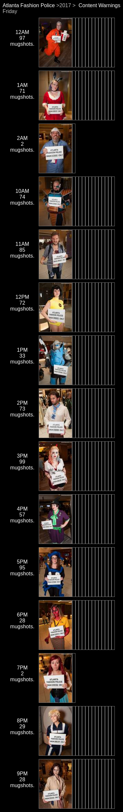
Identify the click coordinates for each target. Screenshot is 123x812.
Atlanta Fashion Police (29, 5)
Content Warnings (99, 5)
